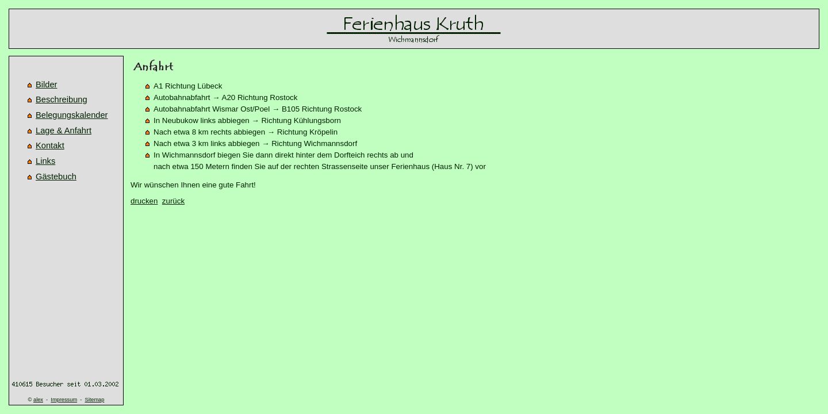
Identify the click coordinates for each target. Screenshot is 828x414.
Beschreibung (61, 99)
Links (45, 161)
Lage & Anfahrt (63, 130)
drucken (144, 201)
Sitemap (94, 399)
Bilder (46, 84)
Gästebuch (56, 176)
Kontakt (50, 145)
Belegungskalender (72, 115)
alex (38, 399)
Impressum (64, 399)
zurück (173, 201)
